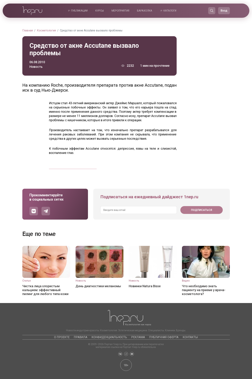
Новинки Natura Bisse (145, 286)
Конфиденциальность (109, 337)
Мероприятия (120, 10)
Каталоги (170, 10)
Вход (224, 10)
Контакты (190, 337)
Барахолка (144, 10)
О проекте (62, 337)
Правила (80, 337)
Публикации (79, 10)
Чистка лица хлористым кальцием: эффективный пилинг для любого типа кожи (45, 290)
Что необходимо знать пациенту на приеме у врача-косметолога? (203, 290)
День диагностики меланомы (98, 286)
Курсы (99, 10)
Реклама (138, 337)
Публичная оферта (163, 337)
